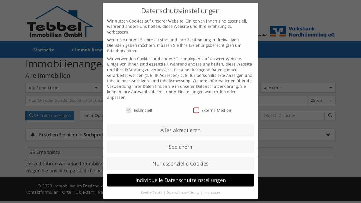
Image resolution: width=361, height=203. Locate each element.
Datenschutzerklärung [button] (183, 186)
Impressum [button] (212, 186)
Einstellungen (191, 85)
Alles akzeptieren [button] (180, 123)
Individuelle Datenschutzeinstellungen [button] (180, 173)
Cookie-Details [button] (152, 186)
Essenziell (139, 104)
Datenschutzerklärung (217, 80)
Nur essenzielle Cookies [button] (180, 157)
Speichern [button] (180, 140)
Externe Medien (212, 104)
